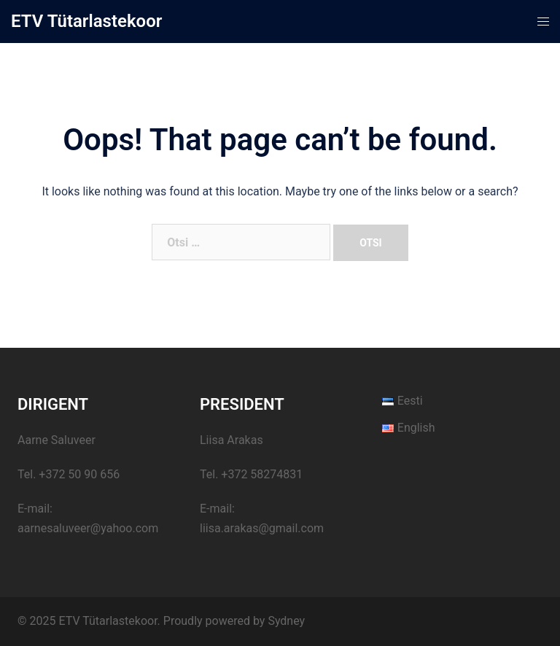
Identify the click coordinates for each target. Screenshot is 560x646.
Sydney (286, 621)
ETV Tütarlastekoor (86, 21)
